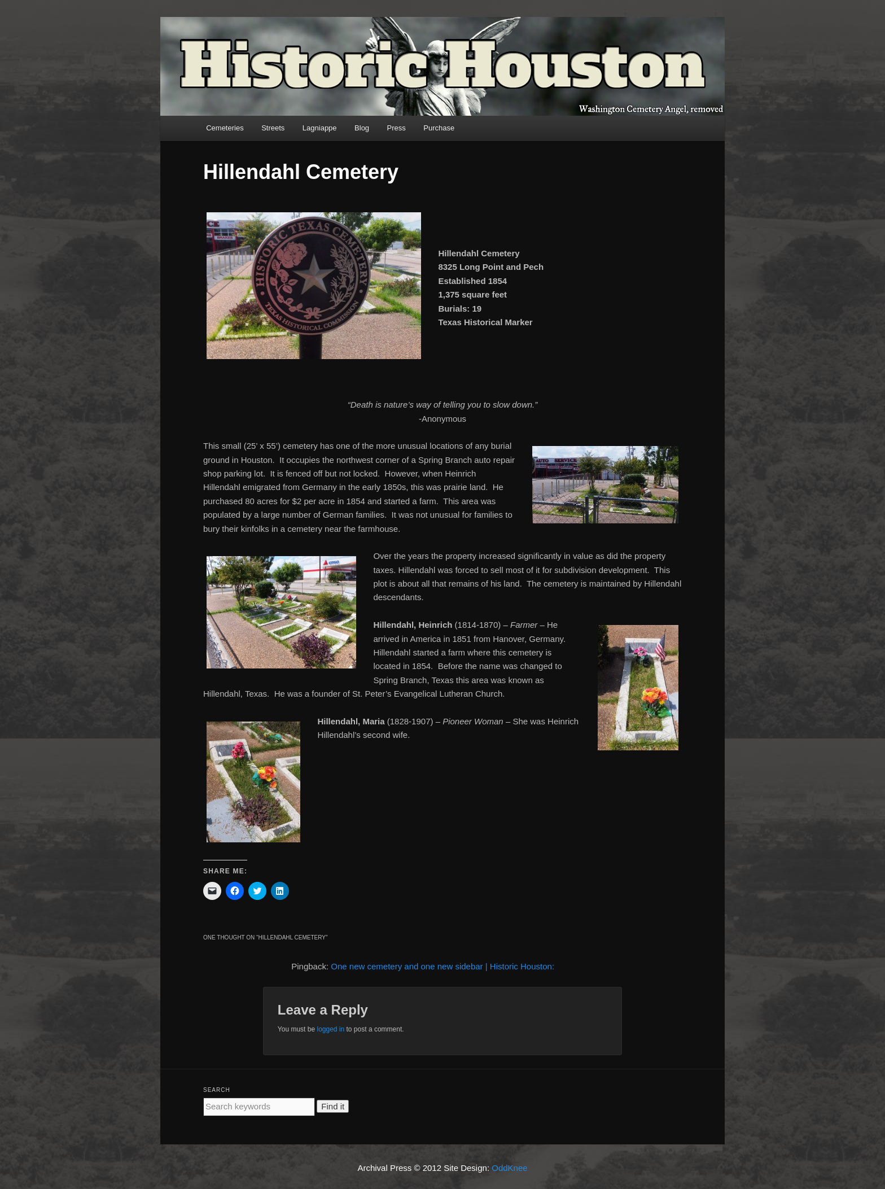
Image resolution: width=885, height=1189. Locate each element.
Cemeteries (224, 128)
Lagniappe (320, 128)
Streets (272, 128)
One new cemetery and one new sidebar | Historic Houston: (442, 966)
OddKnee (509, 1168)
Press (396, 128)
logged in (330, 1029)
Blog (361, 128)
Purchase (438, 128)
